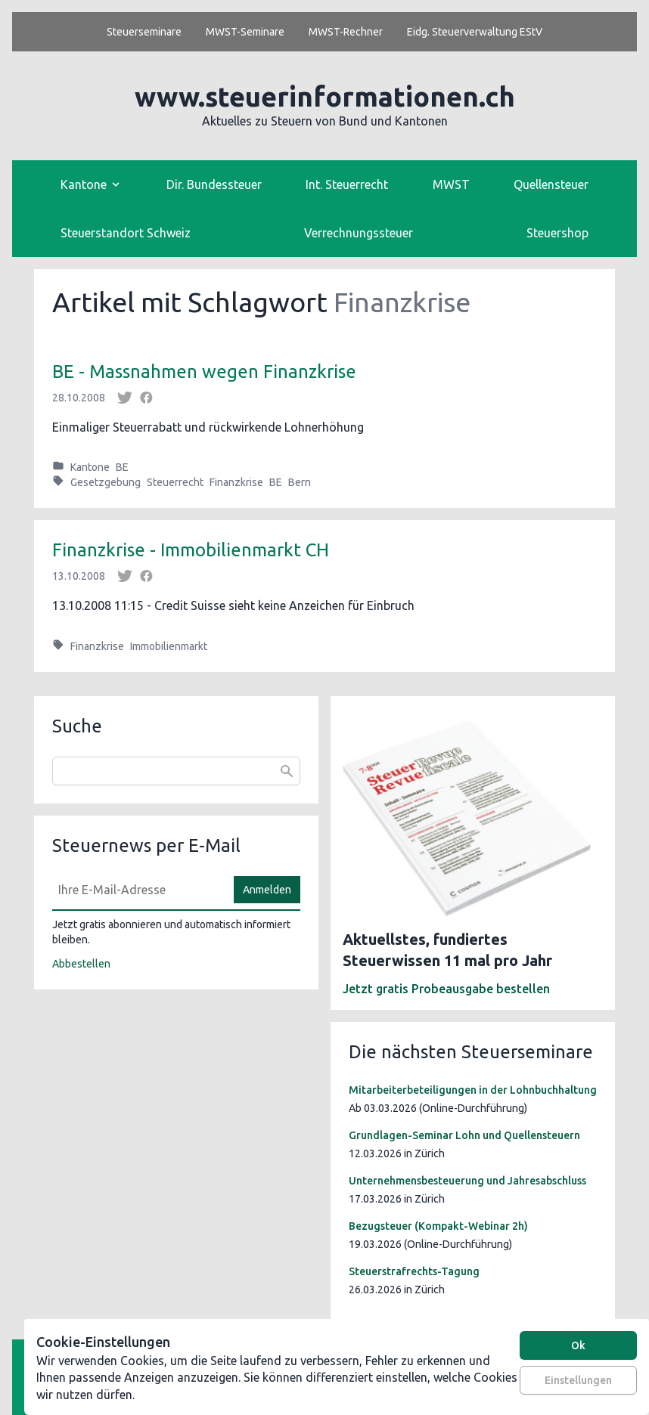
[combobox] (176, 771)
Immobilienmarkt (168, 646)
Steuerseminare (144, 32)
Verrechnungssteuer (358, 233)
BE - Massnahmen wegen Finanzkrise (204, 371)
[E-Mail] (138, 889)
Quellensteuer (551, 184)
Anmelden (267, 890)
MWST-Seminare (245, 32)
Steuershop (557, 233)
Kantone (90, 467)
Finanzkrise (236, 482)
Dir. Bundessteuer (214, 184)
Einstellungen (578, 1380)
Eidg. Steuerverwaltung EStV (474, 32)
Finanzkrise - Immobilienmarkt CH (190, 550)
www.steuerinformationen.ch (325, 96)
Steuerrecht (175, 482)
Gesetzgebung (105, 482)
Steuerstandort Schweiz (126, 233)
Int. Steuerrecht (347, 184)
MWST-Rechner (346, 32)
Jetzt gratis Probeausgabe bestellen (446, 988)
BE (122, 467)
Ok (578, 1345)
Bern (299, 482)
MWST (451, 184)
